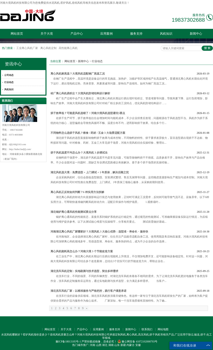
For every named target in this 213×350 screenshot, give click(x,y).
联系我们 (147, 329)
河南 (92, 345)
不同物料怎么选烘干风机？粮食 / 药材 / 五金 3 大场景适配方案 (88, 132)
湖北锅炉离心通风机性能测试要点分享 (74, 211)
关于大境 (46, 33)
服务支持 (136, 33)
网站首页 (17, 33)
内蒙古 (130, 345)
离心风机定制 (48, 48)
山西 (98, 345)
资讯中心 (13, 64)
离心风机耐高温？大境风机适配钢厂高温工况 (78, 73)
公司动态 (9, 75)
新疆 (123, 345)
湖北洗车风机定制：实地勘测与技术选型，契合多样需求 (84, 271)
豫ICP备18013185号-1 (68, 341)
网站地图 (163, 329)
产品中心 (76, 33)
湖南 (111, 345)
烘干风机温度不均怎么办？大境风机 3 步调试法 (79, 152)
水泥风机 (54, 2)
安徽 (138, 345)
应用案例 (106, 33)
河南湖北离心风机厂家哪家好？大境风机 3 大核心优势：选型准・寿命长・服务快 (99, 231)
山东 (117, 345)
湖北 (104, 345)
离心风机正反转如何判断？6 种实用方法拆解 (77, 192)
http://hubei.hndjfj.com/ (20, 149)
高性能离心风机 (68, 48)
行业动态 (9, 82)
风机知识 (166, 33)
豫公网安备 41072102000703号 (138, 341)
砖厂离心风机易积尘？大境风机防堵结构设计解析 (80, 93)
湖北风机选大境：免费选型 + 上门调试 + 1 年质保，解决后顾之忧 (90, 172)
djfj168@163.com (17, 144)
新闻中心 (196, 33)
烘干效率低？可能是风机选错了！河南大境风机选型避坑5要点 (88, 113)
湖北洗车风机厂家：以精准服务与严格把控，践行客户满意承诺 (88, 290)
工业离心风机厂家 (27, 48)
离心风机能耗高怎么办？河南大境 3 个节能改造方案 (82, 251)
